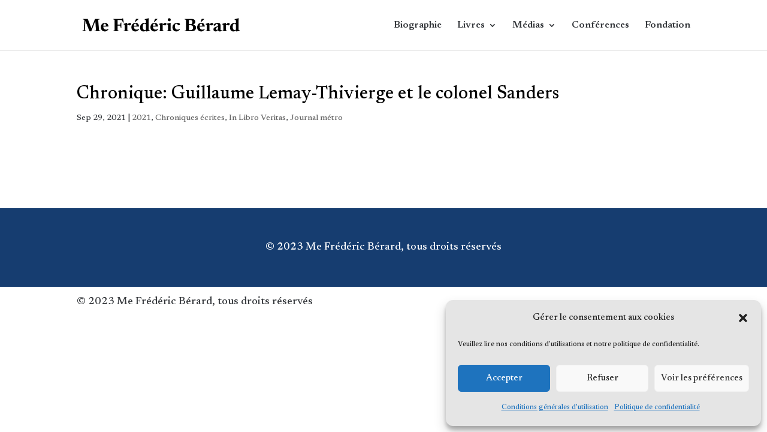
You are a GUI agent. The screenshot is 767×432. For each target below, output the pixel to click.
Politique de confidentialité (657, 407)
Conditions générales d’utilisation (555, 407)
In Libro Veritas (257, 118)
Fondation (667, 25)
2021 (141, 118)
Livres (471, 25)
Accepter (504, 378)
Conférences (600, 25)
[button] (743, 318)
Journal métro (316, 118)
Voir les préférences (701, 378)
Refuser (602, 378)
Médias (528, 25)
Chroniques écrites (190, 118)
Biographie (418, 25)
